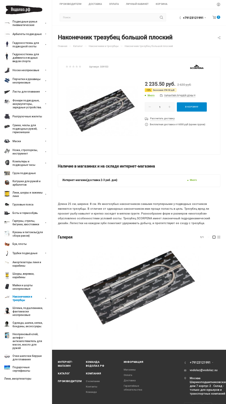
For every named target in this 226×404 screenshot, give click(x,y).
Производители (70, 381)
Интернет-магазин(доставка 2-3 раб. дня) (89, 180)
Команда (91, 392)
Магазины (130, 369)
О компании (93, 381)
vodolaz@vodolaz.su (204, 370)
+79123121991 (193, 18)
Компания (93, 373)
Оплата (128, 375)
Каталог (64, 373)
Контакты (91, 386)
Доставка (130, 380)
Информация (133, 362)
